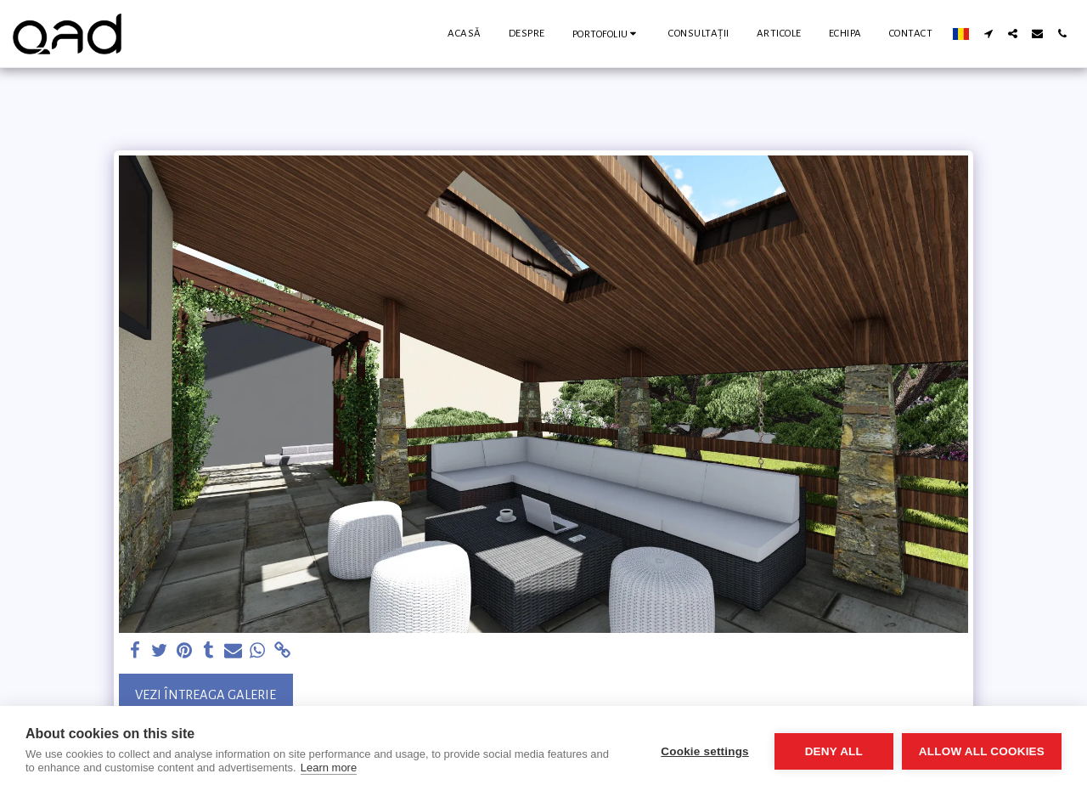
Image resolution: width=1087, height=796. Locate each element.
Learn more (329, 767)
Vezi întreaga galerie (205, 695)
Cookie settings (705, 751)
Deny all (834, 751)
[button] (607, 33)
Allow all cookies (982, 751)
